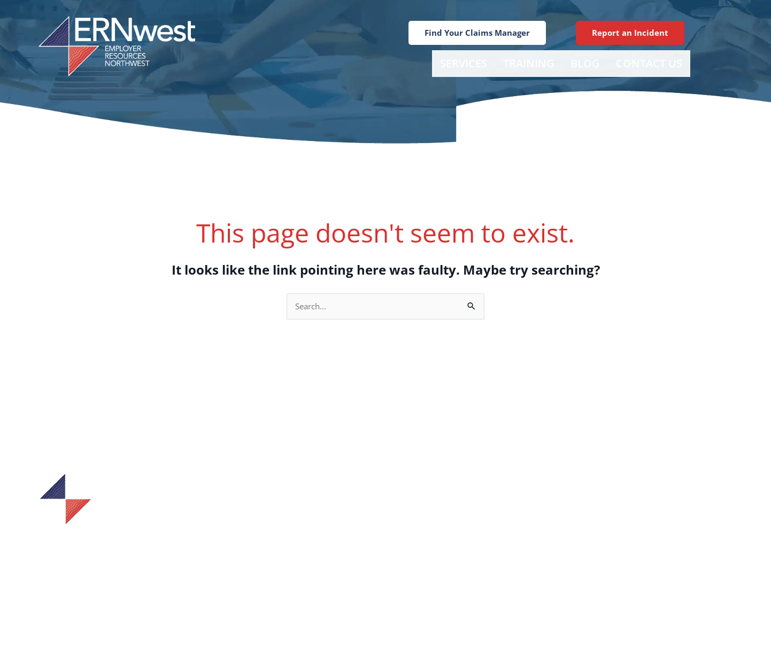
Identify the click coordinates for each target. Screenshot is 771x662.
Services (463, 63)
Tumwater (615, 550)
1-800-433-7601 (139, 561)
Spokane (611, 533)
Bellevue (612, 516)
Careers (468, 584)
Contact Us (649, 63)
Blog (585, 63)
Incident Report (468, 516)
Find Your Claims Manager (468, 533)
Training (528, 63)
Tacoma (609, 567)
